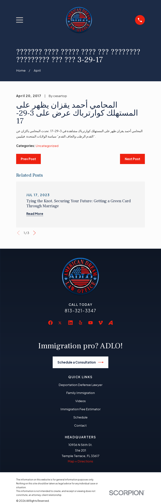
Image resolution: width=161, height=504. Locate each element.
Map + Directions (80, 461)
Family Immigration (80, 393)
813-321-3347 (80, 310)
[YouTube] (90, 322)
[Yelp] (80, 322)
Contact (80, 425)
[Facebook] (50, 322)
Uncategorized (47, 146)
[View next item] (34, 233)
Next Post (132, 159)
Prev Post (28, 159)
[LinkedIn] (70, 322)
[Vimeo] (100, 322)
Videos (80, 401)
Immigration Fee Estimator (80, 409)
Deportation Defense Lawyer (80, 385)
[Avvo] (110, 322)
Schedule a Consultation (81, 362)
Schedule (80, 417)
